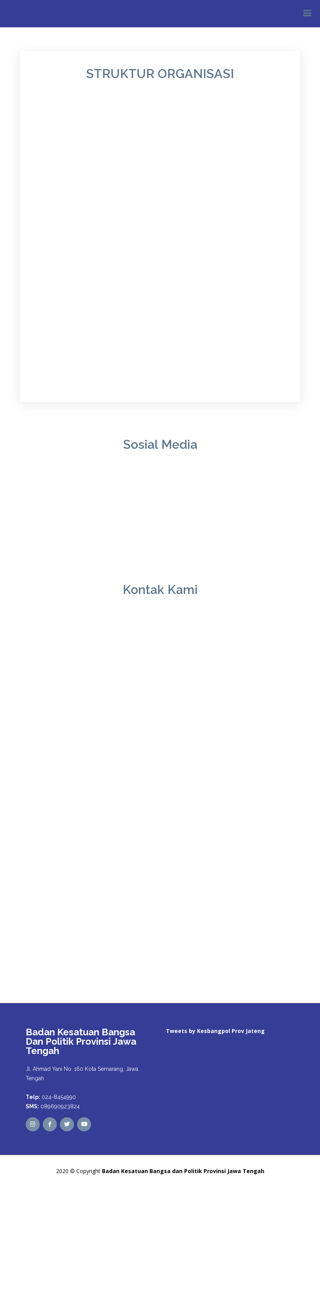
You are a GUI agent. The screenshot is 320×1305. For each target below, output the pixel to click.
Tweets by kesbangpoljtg (197, 1045)
